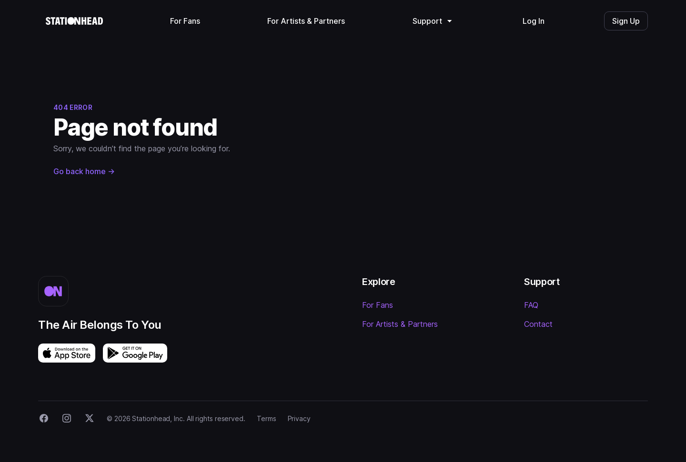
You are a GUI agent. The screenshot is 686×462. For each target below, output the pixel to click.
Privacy (299, 418)
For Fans (377, 305)
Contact (538, 324)
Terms (266, 418)
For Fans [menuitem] (185, 21)
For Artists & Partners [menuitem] (306, 21)
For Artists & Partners (400, 324)
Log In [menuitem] (534, 21)
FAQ (531, 305)
